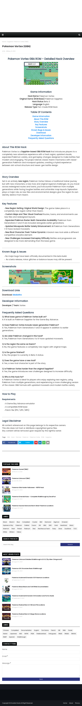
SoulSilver (68, 529)
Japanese (13, 634)
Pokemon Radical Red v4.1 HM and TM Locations (28, 605)
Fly (4, 51)
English (36, 630)
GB (40, 525)
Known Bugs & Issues (41, 130)
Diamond (48, 522)
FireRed (26, 525)
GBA (8, 437)
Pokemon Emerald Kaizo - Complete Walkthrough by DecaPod (34, 497)
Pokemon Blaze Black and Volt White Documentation (30, 587)
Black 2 (12, 522)
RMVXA (73, 634)
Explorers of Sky (8, 525)
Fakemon (19, 525)
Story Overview (41, 122)
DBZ (41, 522)
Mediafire (17, 294)
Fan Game (45, 630)
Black (5, 522)
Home (4, 42)
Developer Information (41, 135)
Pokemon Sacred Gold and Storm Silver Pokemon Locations (32, 506)
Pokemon (26, 437)
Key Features (41, 124)
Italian (5, 634)
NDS (20, 634)
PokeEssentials (41, 634)
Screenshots (41, 127)
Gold (56, 525)
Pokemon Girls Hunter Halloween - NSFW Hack (28, 487)
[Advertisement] (41, 16)
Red (34, 529)
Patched (18, 437)
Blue (18, 522)
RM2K (60, 634)
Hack (13, 437)
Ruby (54, 529)
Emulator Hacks (15, 703)
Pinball (19, 529)
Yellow (19, 532)
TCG (75, 529)
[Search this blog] (31, 544)
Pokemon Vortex (35, 437)
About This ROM (41, 119)
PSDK (32, 634)
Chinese (6, 630)
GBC (50, 525)
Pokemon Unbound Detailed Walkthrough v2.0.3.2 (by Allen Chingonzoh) (37, 559)
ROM (42, 437)
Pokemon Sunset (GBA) (20, 469)
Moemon (6, 529)
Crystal (34, 522)
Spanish (12, 637)
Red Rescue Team (44, 529)
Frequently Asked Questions (41, 138)
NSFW (26, 634)
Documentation (26, 630)
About (71, 703)
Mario (71, 525)
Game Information (41, 116)
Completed (26, 522)
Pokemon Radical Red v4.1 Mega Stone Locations (29, 614)
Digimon (56, 522)
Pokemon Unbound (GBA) (21, 478)
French (53, 630)
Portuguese (52, 634)
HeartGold (63, 525)
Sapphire (10, 42)
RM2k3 (67, 634)
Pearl (13, 529)
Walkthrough (21, 637)
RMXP (5, 637)
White (5, 532)
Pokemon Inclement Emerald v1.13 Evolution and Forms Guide (33, 596)
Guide (70, 630)
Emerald (64, 522)
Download (41, 132)
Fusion (34, 525)
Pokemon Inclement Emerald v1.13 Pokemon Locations (30, 578)
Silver (60, 529)
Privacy (77, 703)
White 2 (12, 532)
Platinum (27, 529)
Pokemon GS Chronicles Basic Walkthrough (27, 568)
